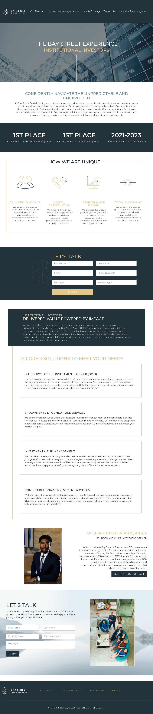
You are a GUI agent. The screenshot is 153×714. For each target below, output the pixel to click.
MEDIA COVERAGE (97, 690)
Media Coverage (92, 11)
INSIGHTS (115, 690)
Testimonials (110, 11)
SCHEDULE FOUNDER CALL (129, 574)
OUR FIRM (46, 690)
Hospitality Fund (126, 11)
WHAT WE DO (70, 690)
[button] (37, 11)
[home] (14, 11)
